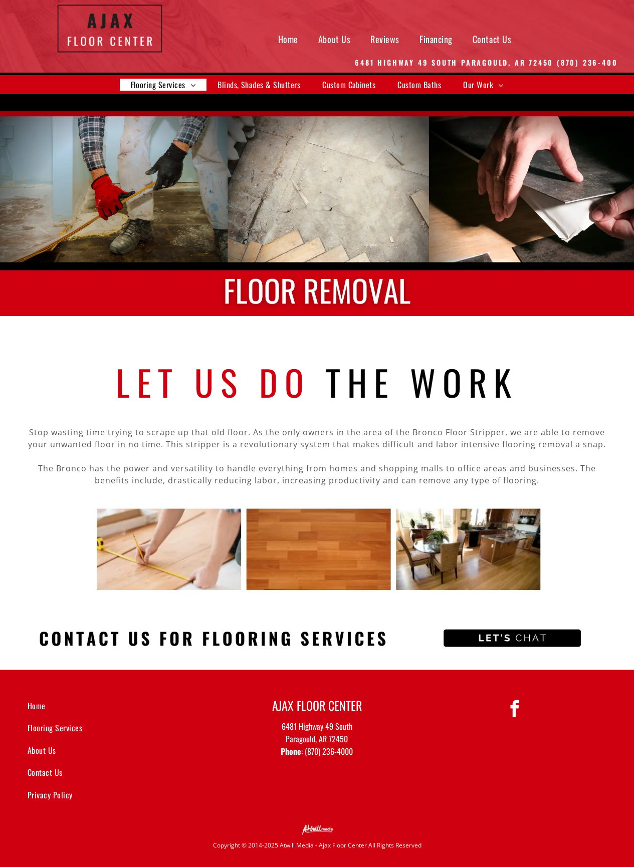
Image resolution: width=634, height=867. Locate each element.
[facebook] (515, 710)
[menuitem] (288, 39)
